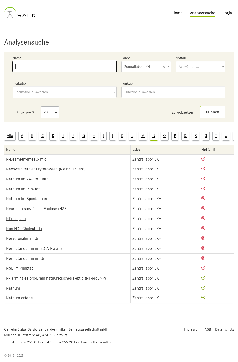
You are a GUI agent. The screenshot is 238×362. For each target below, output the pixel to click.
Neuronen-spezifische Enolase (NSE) (37, 208)
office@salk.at (102, 342)
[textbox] (200, 66)
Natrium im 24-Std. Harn (27, 179)
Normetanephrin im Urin (26, 258)
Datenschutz (224, 329)
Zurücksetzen (183, 112)
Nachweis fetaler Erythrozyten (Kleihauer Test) (45, 169)
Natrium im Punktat (23, 189)
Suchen (212, 112)
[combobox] (146, 66)
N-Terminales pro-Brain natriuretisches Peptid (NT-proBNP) (56, 278)
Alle (10, 135)
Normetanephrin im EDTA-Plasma (34, 248)
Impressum (192, 329)
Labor (125, 58)
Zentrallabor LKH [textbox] (144, 67)
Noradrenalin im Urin (24, 238)
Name (17, 58)
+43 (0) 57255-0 (23, 342)
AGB (208, 329)
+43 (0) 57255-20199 (62, 342)
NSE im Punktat (19, 268)
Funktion (128, 83)
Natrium (13, 288)
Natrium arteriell (20, 298)
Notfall (181, 58)
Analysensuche (202, 12)
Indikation (20, 83)
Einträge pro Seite (26, 112)
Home (177, 12)
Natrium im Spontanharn (27, 198)
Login (227, 12)
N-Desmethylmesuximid (26, 159)
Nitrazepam (16, 218)
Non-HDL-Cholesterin (24, 228)
